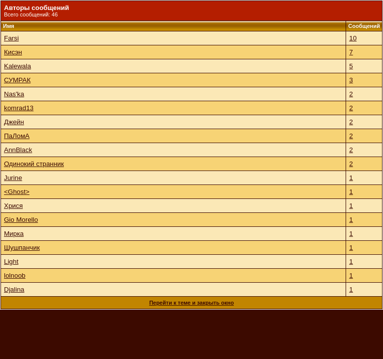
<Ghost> (16, 191)
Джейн (14, 122)
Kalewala (17, 66)
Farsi (11, 38)
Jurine (13, 177)
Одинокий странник (34, 164)
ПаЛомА (16, 136)
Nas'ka (14, 94)
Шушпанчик (22, 247)
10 (353, 38)
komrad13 (18, 108)
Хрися (13, 205)
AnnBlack (18, 150)
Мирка (14, 233)
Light (11, 261)
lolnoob (14, 275)
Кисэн (13, 52)
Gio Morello (21, 219)
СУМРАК (17, 80)
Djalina (14, 289)
